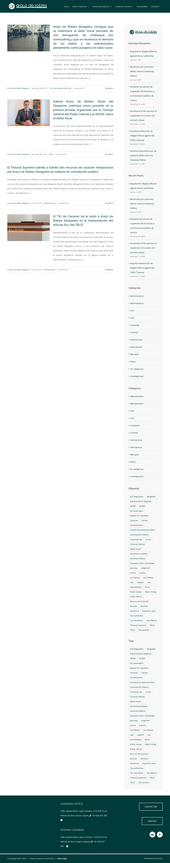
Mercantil (67, 88)
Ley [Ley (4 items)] (149, 582)
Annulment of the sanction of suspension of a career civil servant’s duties (143, 115)
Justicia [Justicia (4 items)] (142, 573)
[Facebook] (160, 834)
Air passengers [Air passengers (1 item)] (136, 511)
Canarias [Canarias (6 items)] (134, 520)
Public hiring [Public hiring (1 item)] (150, 592)
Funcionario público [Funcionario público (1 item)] (139, 554)
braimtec (159, 858)
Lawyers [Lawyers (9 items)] (140, 582)
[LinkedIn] (152, 834)
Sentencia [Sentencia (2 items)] (134, 611)
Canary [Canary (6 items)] (144, 520)
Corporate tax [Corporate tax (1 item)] (136, 539)
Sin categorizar (137, 369)
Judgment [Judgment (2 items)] (145, 568)
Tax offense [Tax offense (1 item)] (151, 620)
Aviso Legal (62, 858)
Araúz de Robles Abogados (19, 88)
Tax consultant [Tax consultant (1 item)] (136, 620)
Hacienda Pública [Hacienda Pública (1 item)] (137, 558)
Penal (51, 154)
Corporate (134, 325)
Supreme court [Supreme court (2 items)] (149, 611)
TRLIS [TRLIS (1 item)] (152, 625)
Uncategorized (136, 376)
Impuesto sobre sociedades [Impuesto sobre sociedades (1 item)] (142, 563)
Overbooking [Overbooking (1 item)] (135, 587)
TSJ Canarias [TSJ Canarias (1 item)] (143, 630)
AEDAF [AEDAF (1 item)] (133, 506)
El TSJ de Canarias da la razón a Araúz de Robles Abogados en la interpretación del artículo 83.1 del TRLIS (83, 220)
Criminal (134, 332)
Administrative (136, 296)
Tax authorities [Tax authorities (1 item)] (136, 616)
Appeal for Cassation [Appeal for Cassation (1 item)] (139, 515)
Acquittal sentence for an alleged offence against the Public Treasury (142, 135)
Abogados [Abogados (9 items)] (151, 496)
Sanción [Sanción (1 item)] (133, 606)
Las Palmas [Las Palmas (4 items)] (135, 577)
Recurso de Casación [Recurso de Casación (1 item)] (139, 601)
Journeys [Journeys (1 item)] (134, 568)
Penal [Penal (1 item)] (147, 587)
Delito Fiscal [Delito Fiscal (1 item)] (135, 549)
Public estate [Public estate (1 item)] (135, 592)
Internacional (58, 88)
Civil (51, 88)
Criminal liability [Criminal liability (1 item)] (137, 544)
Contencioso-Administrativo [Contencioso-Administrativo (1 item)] (142, 530)
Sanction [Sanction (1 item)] (144, 606)
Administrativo (50, 203)
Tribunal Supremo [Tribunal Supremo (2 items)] (138, 625)
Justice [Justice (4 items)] (133, 573)
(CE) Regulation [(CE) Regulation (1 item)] (136, 496)
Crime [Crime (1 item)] (148, 539)
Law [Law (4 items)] (131, 582)
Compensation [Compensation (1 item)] (136, 525)
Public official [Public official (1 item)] (136, 596)
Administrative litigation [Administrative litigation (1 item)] (140, 501)
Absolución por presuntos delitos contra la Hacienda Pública (142, 71)
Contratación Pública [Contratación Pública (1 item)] (139, 535)
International (136, 347)
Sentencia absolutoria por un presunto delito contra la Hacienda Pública (143, 155)
